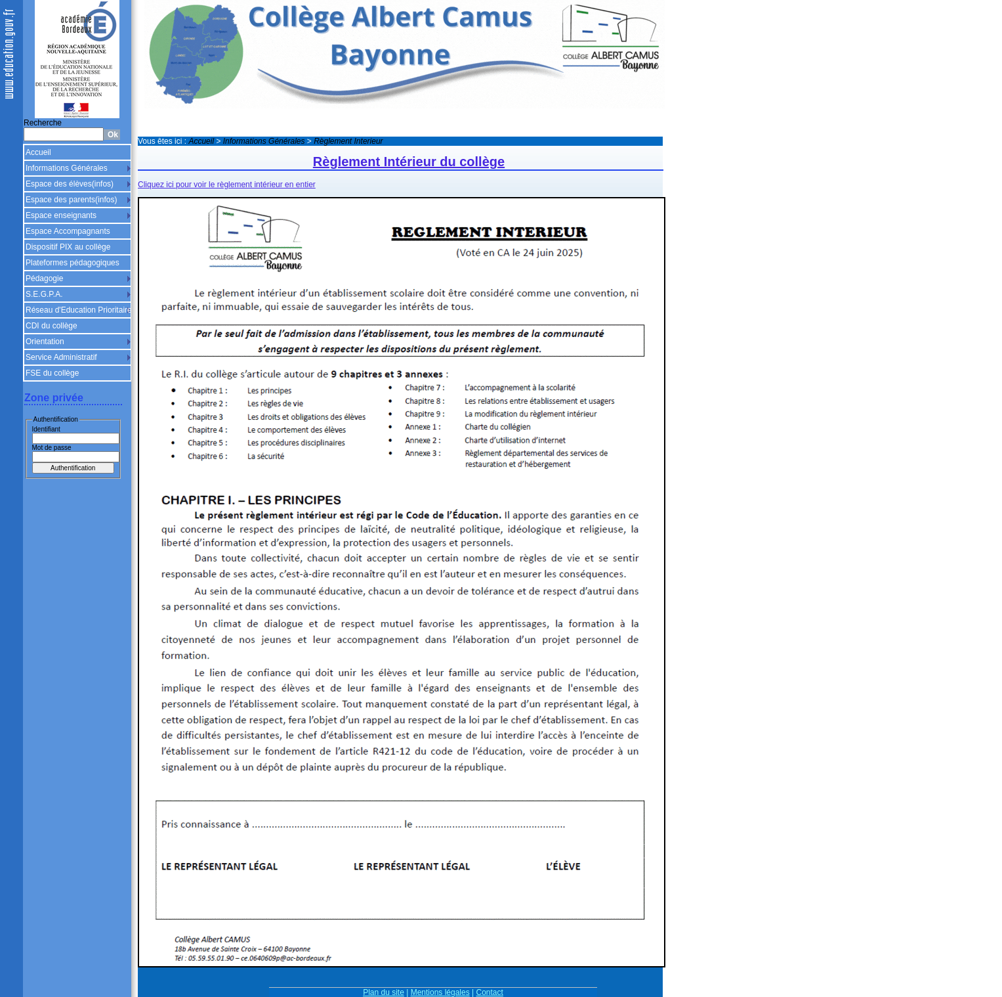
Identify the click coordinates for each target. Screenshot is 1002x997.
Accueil (38, 152)
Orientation (45, 341)
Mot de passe (52, 447)
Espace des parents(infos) (71, 199)
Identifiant (46, 429)
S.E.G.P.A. (44, 294)
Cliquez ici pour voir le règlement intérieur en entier (227, 184)
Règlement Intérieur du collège (409, 161)
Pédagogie (44, 278)
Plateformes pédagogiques (72, 262)
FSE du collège (52, 373)
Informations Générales (67, 168)
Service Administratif (61, 357)
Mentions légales (440, 992)
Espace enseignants (61, 215)
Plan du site (383, 992)
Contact (489, 992)
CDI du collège (51, 325)
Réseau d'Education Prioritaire (78, 310)
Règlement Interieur (348, 141)
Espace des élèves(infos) (70, 183)
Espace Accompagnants (68, 231)
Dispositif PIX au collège (68, 247)
